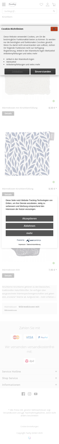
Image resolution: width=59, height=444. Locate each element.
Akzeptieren (29, 218)
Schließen (17, 71)
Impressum (22, 244)
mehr (29, 233)
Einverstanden (43, 71)
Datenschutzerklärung (33, 244)
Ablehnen (29, 225)
